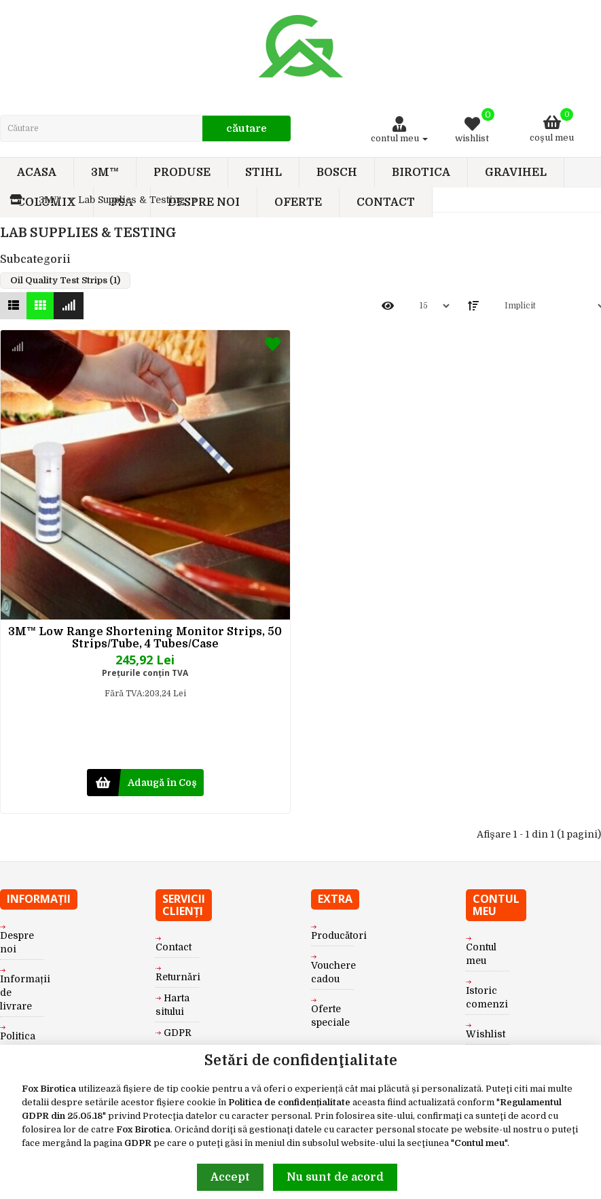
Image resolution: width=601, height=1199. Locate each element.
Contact (174, 947)
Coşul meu (552, 125)
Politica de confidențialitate (289, 1102)
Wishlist (485, 1033)
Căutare (246, 128)
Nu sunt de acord (335, 1177)
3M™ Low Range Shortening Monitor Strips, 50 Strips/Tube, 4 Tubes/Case (145, 637)
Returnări (178, 976)
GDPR (137, 1143)
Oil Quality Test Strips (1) (65, 280)
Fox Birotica (49, 1089)
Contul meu (479, 1143)
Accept (230, 1177)
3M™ (50, 199)
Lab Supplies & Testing (131, 199)
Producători (339, 935)
